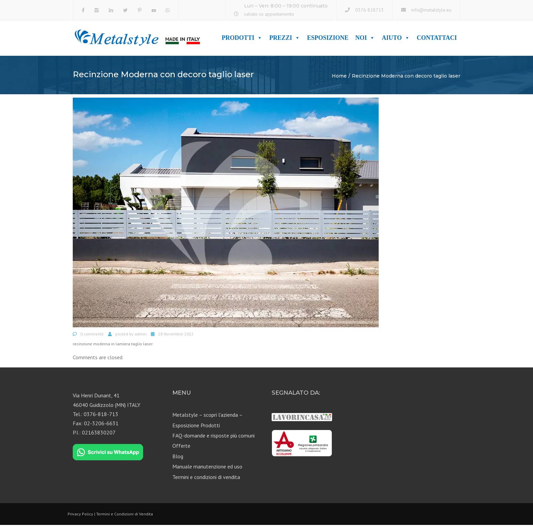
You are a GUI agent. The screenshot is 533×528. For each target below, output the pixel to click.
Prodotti (242, 39)
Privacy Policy (80, 516)
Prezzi (284, 39)
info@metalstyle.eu (431, 10)
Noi (365, 39)
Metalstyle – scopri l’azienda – (207, 417)
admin (141, 336)
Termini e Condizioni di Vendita (124, 516)
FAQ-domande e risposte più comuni (213, 438)
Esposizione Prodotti (196, 428)
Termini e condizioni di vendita (206, 479)
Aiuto (396, 39)
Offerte (181, 448)
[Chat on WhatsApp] (108, 455)
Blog (177, 459)
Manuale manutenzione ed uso (207, 469)
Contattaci (437, 39)
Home (339, 79)
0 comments (92, 336)
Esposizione (327, 39)
